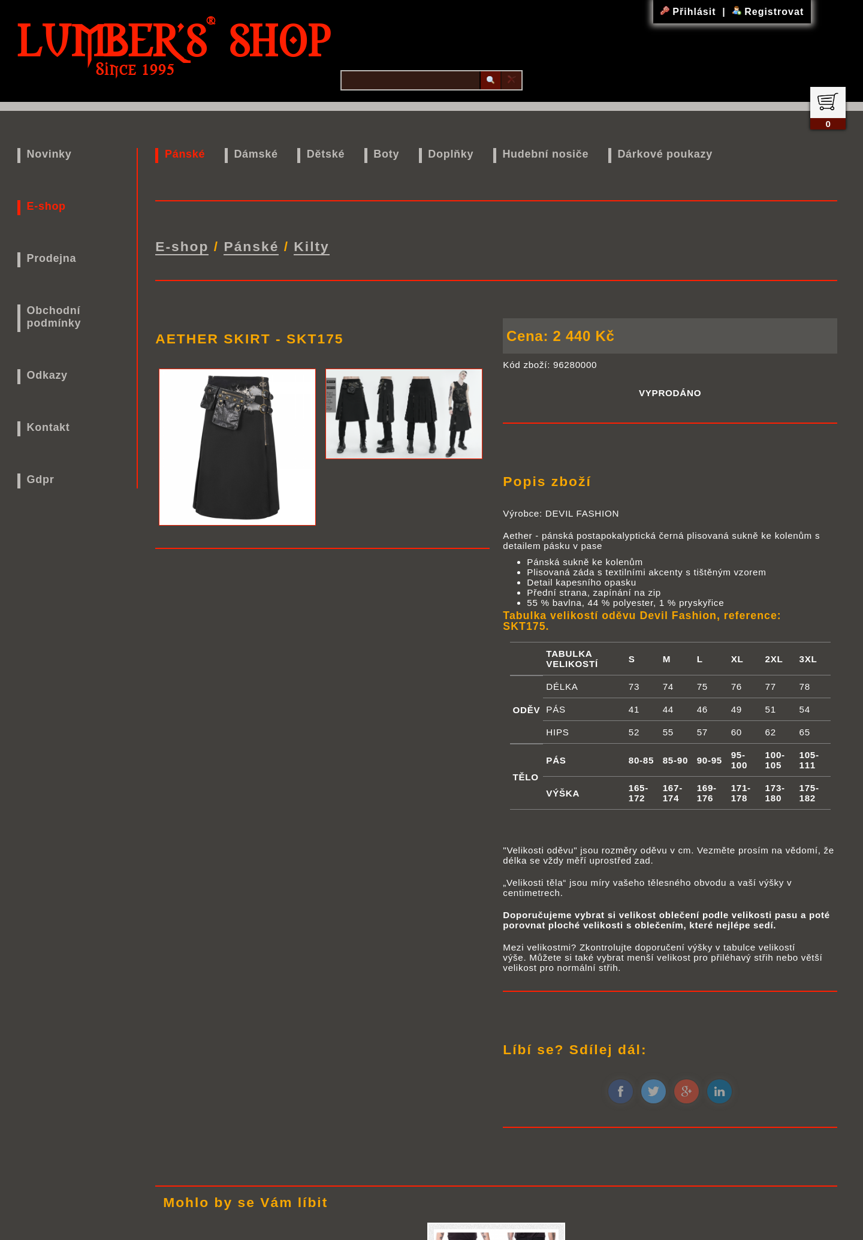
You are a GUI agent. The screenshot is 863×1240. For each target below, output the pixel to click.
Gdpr (41, 479)
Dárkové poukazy (665, 154)
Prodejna (52, 258)
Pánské (185, 154)
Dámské (255, 154)
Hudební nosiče (545, 154)
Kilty (311, 246)
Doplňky (450, 154)
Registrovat (768, 12)
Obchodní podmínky (54, 316)
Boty (386, 154)
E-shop (46, 206)
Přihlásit (689, 12)
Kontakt (48, 427)
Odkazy (47, 375)
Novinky (49, 154)
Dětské (326, 154)
